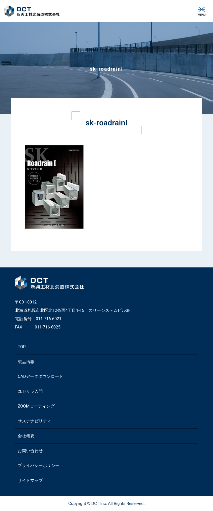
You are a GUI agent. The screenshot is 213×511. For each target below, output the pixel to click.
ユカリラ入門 (30, 391)
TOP (22, 346)
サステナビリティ (34, 421)
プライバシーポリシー (38, 465)
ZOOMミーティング (36, 406)
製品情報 (26, 361)
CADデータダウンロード (40, 376)
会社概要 (26, 435)
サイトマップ (30, 480)
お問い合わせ (30, 450)
